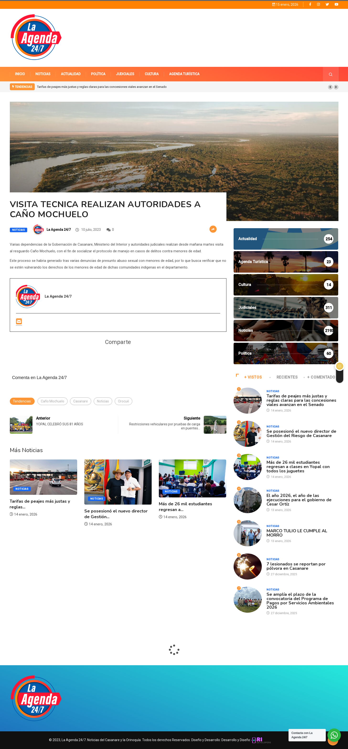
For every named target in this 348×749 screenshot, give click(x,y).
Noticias (18, 230)
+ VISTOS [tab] (249, 377)
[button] (330, 87)
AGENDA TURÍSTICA (184, 74)
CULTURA (152, 74)
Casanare (80, 401)
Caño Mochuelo (52, 401)
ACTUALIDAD (70, 74)
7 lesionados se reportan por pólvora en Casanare (296, 566)
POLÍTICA (98, 74)
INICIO (20, 74)
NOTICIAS (42, 74)
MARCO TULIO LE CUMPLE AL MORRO (297, 533)
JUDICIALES (125, 74)
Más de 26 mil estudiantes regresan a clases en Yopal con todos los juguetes (298, 466)
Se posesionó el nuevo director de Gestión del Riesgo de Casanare (301, 433)
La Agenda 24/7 (59, 230)
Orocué (123, 401)
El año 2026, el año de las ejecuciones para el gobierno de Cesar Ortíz (299, 500)
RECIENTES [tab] (284, 377)
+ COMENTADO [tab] (319, 377)
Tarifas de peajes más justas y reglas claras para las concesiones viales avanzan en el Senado (102, 87)
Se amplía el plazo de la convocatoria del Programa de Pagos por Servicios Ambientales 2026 (300, 600)
